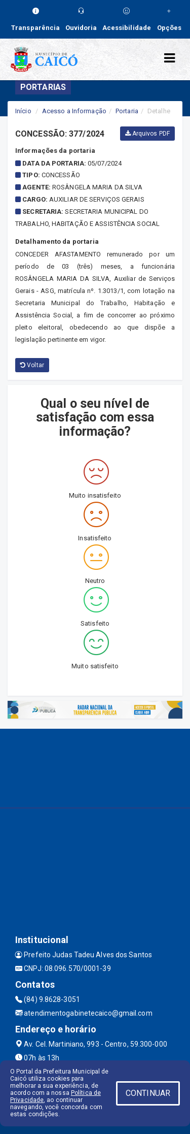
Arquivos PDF (147, 133)
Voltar (32, 365)
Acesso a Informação (74, 111)
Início (23, 111)
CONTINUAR (148, 1093)
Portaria (127, 111)
